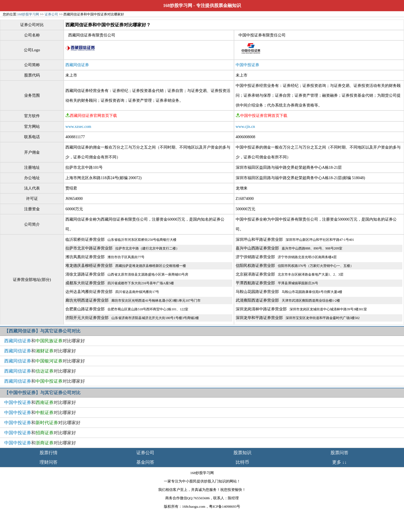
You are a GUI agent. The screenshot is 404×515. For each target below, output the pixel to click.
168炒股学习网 (177, 5)
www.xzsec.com (78, 126)
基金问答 (145, 462)
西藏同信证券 (77, 65)
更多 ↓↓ (339, 462)
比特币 (242, 462)
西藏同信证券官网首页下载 (91, 116)
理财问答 (49, 462)
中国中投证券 (247, 65)
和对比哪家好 (44, 340)
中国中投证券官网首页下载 (261, 116)
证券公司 (51, 14)
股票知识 (242, 452)
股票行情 (49, 452)
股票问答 (339, 452)
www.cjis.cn (245, 126)
